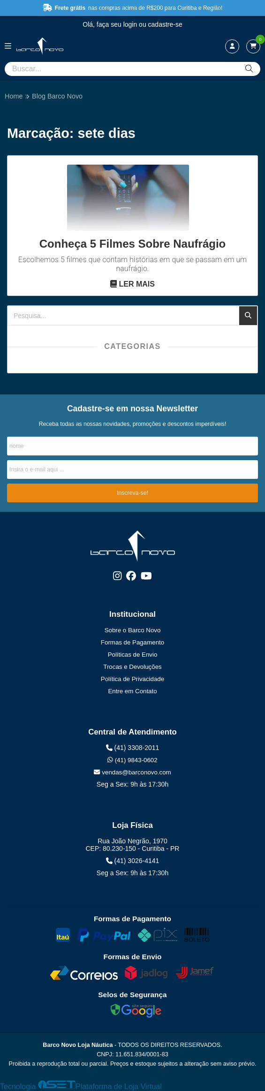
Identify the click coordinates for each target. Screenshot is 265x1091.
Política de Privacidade (132, 678)
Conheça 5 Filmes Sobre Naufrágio (132, 243)
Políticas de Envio (133, 654)
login (131, 24)
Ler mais (132, 284)
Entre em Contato (132, 691)
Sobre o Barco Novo (133, 630)
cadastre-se (165, 24)
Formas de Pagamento (132, 642)
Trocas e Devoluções (132, 666)
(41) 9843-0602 (132, 760)
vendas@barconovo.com (132, 772)
